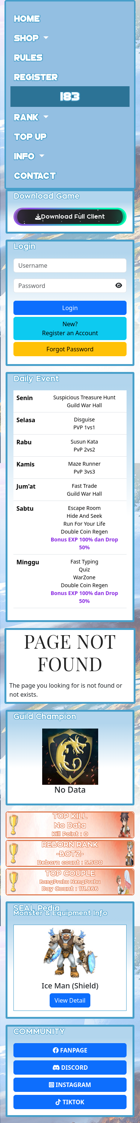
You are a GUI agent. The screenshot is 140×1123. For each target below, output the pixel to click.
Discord (70, 1067)
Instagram (70, 1085)
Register (36, 76)
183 (70, 95)
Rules (28, 57)
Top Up (30, 136)
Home (27, 18)
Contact (35, 175)
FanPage (70, 1050)
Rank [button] (27, 116)
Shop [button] (27, 37)
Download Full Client (70, 216)
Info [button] (25, 155)
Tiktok (70, 1102)
